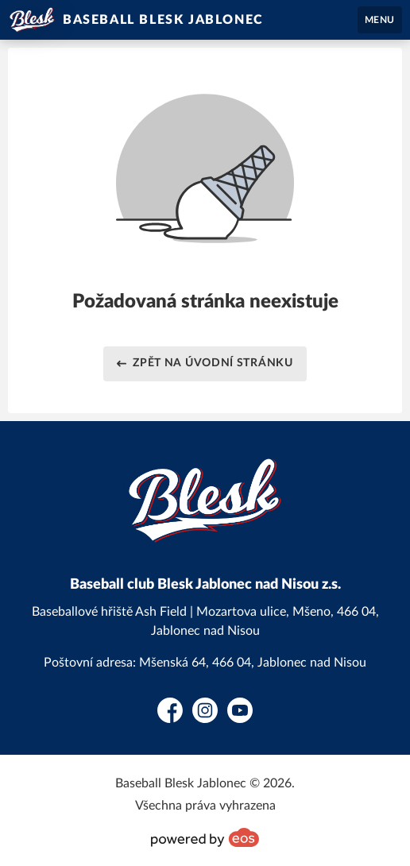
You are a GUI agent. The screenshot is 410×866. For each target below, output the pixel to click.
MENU (380, 20)
